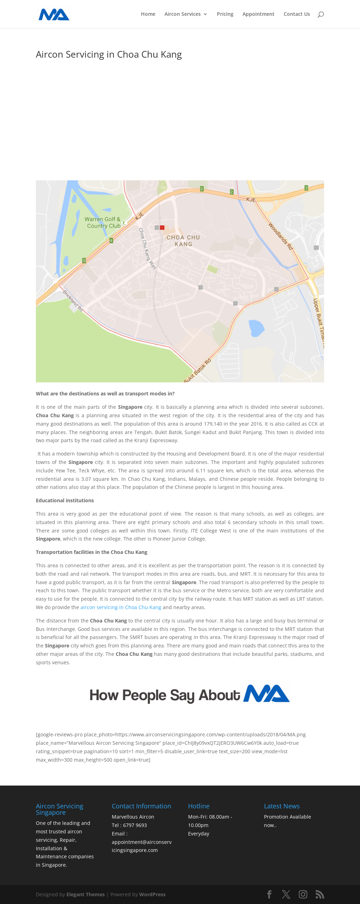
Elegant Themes (85, 894)
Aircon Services (183, 14)
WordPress (152, 894)
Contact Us (297, 14)
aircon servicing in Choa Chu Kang (122, 607)
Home (148, 14)
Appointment (259, 14)
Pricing (225, 14)
